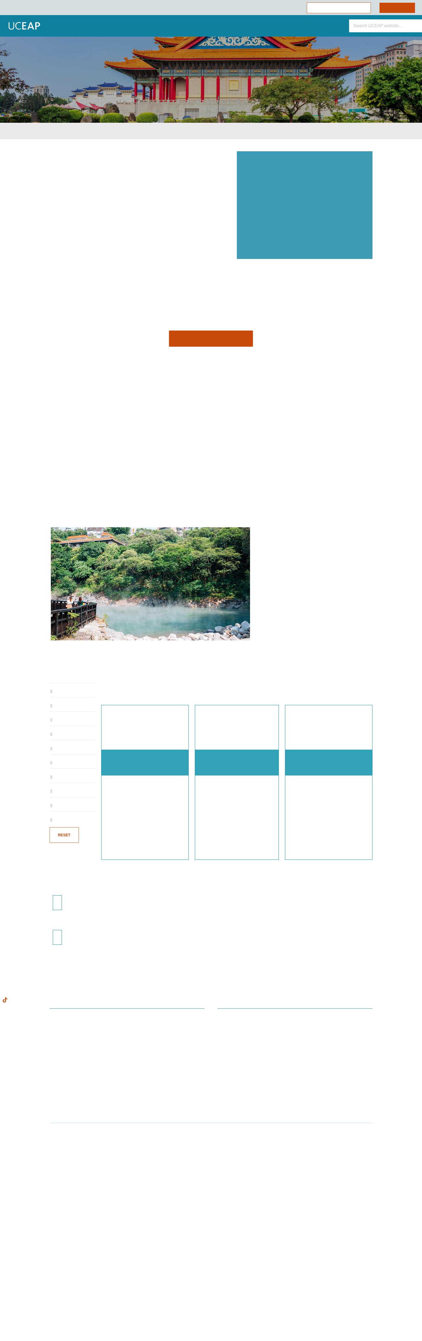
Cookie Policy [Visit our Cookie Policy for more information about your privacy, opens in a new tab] (49, 1278)
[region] (54, 1282)
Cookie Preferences (54, 1320)
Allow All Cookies (55, 1290)
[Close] (98, 1235)
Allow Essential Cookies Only (54, 1305)
